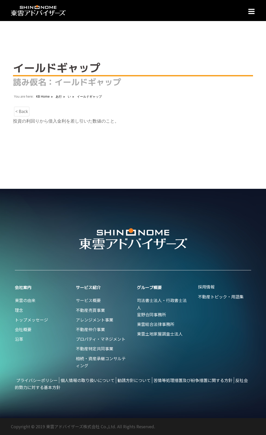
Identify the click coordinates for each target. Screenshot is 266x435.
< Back (21, 111)
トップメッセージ (31, 320)
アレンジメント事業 (94, 320)
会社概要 (23, 329)
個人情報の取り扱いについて (88, 380)
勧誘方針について (134, 380)
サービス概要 (88, 300)
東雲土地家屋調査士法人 (160, 334)
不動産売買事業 (90, 310)
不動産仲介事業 (90, 329)
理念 (19, 310)
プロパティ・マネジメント (100, 339)
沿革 (19, 339)
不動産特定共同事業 (94, 348)
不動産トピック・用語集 (221, 296)
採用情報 (206, 287)
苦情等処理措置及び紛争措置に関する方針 (193, 380)
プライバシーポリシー (37, 380)
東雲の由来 (25, 300)
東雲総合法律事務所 (155, 324)
